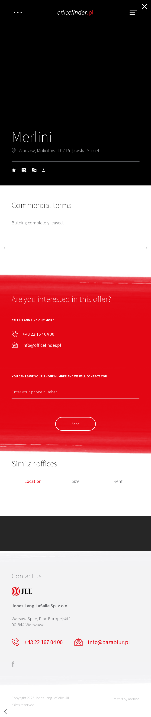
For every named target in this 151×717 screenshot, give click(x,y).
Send (75, 423)
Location (33, 481)
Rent (118, 481)
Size (75, 481)
